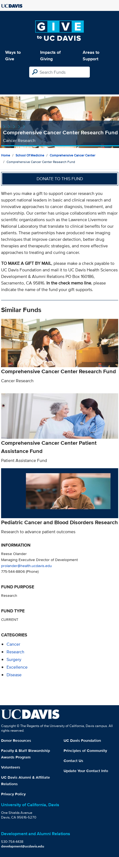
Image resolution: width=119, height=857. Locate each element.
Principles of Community (85, 750)
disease (14, 675)
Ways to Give (13, 55)
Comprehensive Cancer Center (72, 155)
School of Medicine (30, 155)
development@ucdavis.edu (22, 846)
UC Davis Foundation (82, 740)
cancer (13, 644)
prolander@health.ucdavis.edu (26, 565)
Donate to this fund (60, 179)
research (15, 652)
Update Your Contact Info (86, 770)
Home (5, 155)
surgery (14, 659)
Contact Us (73, 760)
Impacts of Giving (50, 55)
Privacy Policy (13, 794)
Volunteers (10, 767)
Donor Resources (16, 740)
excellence (17, 667)
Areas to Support (91, 55)
